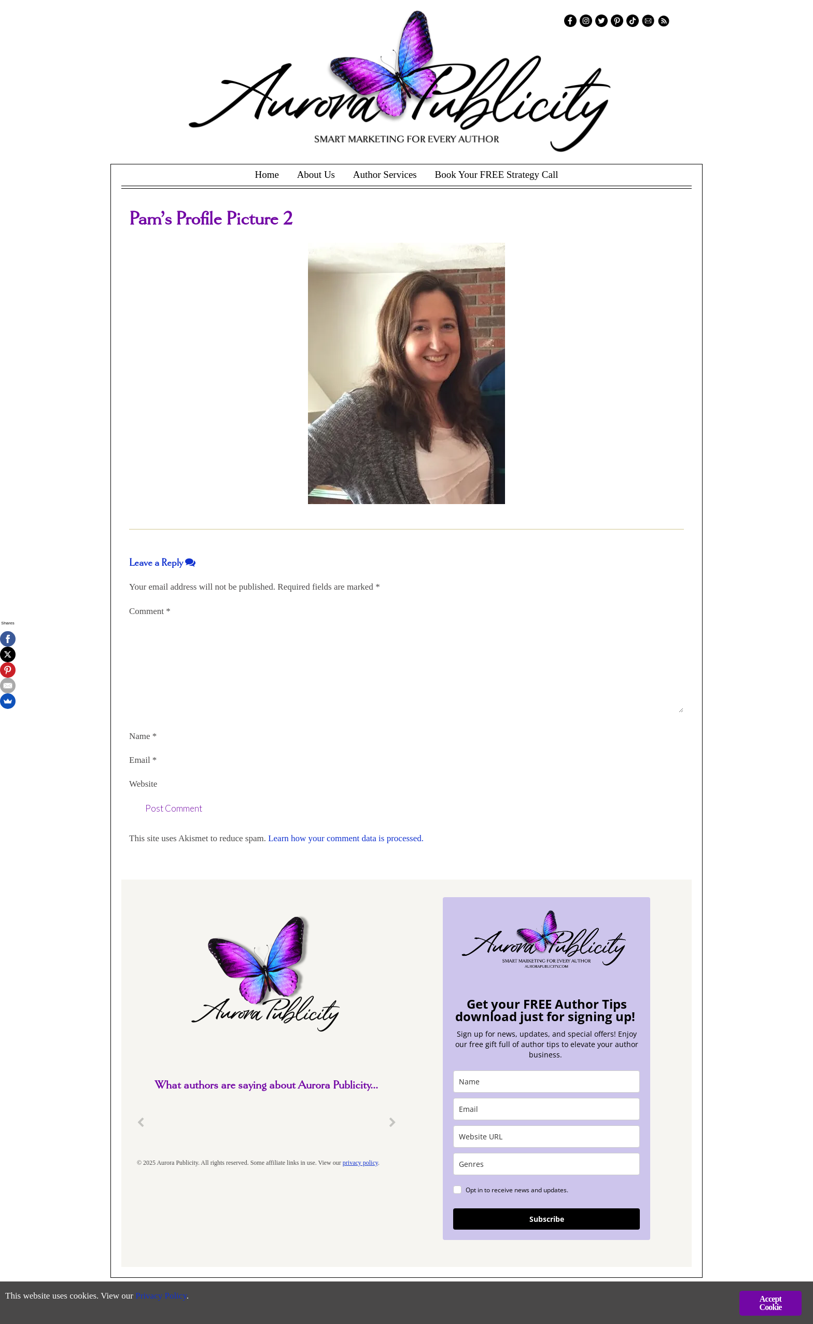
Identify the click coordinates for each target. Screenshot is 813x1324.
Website (143, 784)
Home (266, 174)
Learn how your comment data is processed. (346, 838)
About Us (316, 174)
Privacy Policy (161, 1296)
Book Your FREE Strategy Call (496, 174)
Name (143, 736)
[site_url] (546, 1136)
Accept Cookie (770, 1303)
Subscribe (546, 1219)
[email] (546, 1109)
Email (143, 760)
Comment (150, 611)
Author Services (385, 174)
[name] (546, 1081)
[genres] (546, 1164)
